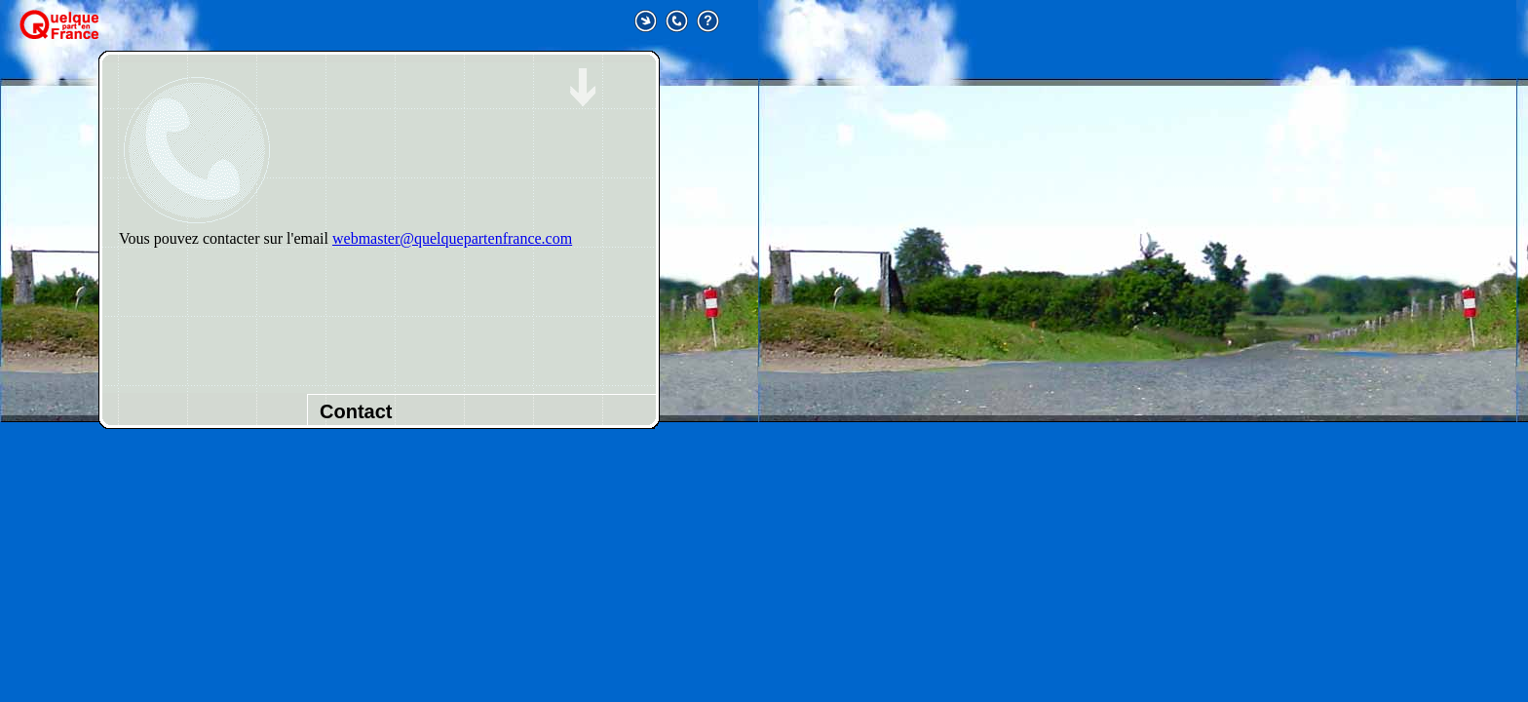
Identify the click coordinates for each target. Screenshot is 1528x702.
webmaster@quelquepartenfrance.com (452, 238)
